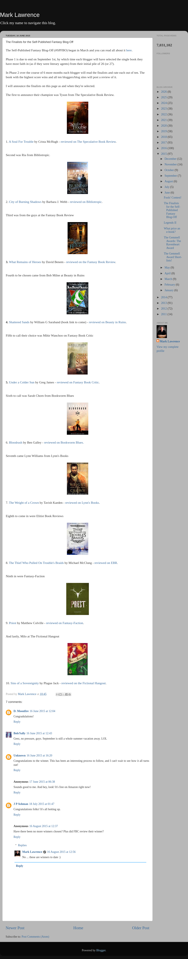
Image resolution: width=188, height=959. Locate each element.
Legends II (170, 222)
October (169, 170)
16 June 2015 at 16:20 (39, 755)
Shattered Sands (19, 322)
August (169, 181)
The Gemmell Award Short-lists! (173, 257)
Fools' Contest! (172, 197)
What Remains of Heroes (25, 262)
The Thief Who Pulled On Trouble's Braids (36, 563)
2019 (164, 131)
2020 (164, 125)
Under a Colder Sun (21, 382)
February (170, 284)
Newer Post (15, 928)
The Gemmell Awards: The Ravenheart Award (172, 243)
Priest (12, 623)
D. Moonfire (21, 711)
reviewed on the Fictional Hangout (83, 683)
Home (78, 928)
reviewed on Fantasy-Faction (64, 623)
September (171, 175)
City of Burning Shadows (25, 202)
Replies (22, 845)
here (129, 50)
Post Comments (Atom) (35, 936)
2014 (164, 297)
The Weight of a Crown (24, 502)
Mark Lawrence (20, 15)
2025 (164, 97)
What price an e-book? (172, 230)
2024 (164, 103)
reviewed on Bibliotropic (86, 202)
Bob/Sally (19, 733)
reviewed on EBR (105, 563)
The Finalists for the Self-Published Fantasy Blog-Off (172, 210)
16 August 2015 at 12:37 (43, 826)
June (167, 192)
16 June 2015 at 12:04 (42, 711)
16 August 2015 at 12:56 (61, 851)
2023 (164, 108)
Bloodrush (15, 442)
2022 (164, 114)
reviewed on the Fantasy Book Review (90, 262)
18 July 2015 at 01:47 (41, 804)
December (170, 158)
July (167, 187)
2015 (164, 153)
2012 (164, 308)
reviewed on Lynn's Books (82, 502)
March (168, 279)
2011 (164, 314)
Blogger (101, 950)
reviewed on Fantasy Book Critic (78, 382)
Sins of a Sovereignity (25, 683)
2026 (164, 91)
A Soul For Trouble (21, 141)
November (170, 164)
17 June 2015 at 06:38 (42, 781)
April (167, 273)
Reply (17, 721)
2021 (164, 120)
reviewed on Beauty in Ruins (107, 322)
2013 (164, 303)
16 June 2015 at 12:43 (39, 733)
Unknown (20, 755)
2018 (164, 137)
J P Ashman (21, 804)
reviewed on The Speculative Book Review (88, 141)
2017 (164, 142)
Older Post (140, 928)
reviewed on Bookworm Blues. (64, 442)
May (167, 267)
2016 (164, 148)
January (169, 290)
